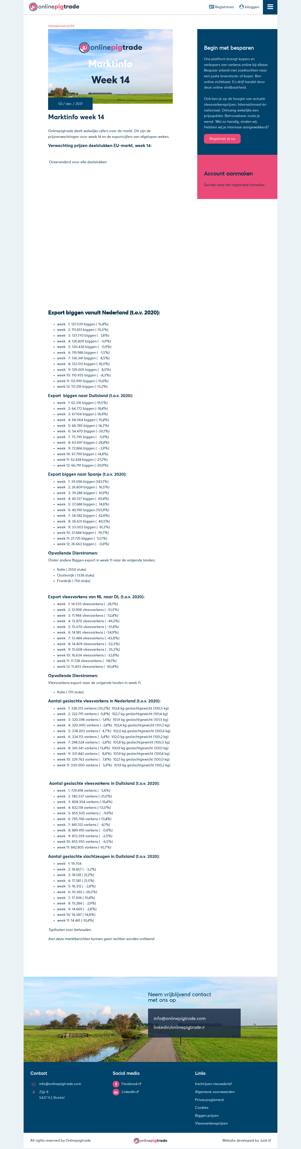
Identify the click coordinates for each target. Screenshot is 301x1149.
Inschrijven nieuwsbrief (213, 1084)
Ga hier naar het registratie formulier (234, 185)
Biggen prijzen (207, 1115)
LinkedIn (128, 1092)
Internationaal (249, 104)
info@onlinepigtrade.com (180, 1018)
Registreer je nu (222, 139)
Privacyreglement (209, 1100)
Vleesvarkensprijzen (211, 1123)
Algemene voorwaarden (215, 1092)
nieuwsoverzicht (61, 26)
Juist (263, 1140)
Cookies (201, 1107)
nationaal (212, 110)
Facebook (130, 1084)
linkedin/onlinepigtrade (177, 1027)
